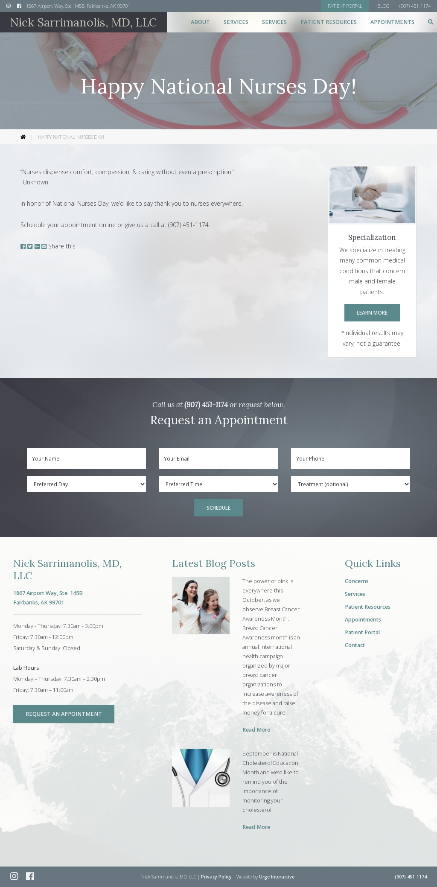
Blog (383, 6)
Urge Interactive (276, 877)
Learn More (372, 312)
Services (355, 594)
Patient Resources (367, 606)
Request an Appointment (64, 714)
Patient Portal (362, 632)
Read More (256, 729)
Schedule (218, 507)
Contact (355, 645)
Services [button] (236, 22)
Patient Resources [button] (328, 22)
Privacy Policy (216, 877)
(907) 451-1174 (206, 404)
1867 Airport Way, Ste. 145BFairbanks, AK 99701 (48, 597)
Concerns (357, 581)
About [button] (200, 22)
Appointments (392, 22)
